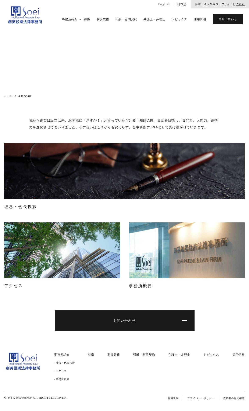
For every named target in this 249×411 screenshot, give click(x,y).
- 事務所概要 (62, 379)
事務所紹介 (70, 19)
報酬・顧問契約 (126, 19)
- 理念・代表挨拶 (64, 362)
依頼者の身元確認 (234, 398)
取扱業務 (102, 19)
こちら (240, 4)
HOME (8, 96)
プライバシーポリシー (200, 398)
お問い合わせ (227, 19)
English (164, 4)
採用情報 (200, 19)
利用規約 (173, 398)
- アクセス (60, 371)
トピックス (179, 19)
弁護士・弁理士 (154, 19)
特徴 (87, 19)
